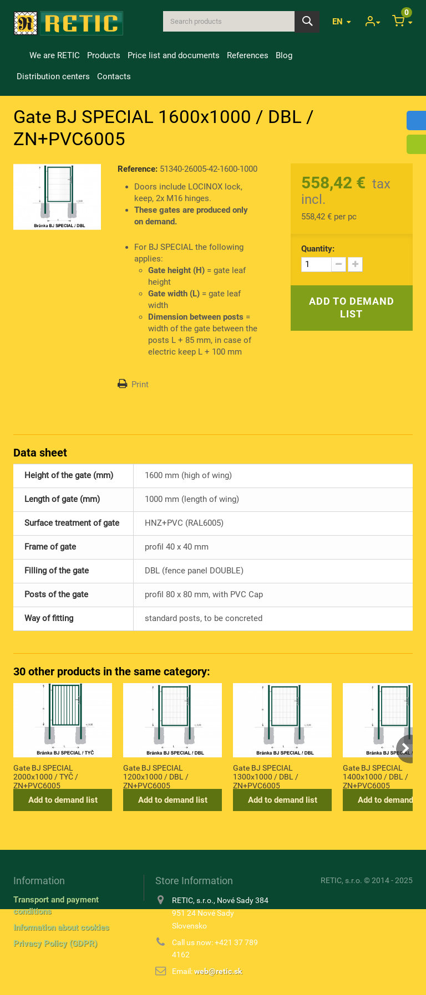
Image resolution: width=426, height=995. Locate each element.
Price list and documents (174, 55)
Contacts (114, 76)
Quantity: (317, 248)
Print (140, 384)
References (247, 55)
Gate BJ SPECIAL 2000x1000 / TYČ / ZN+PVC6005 (45, 776)
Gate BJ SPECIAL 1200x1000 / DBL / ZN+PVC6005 (156, 776)
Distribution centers (53, 76)
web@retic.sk (218, 971)
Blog (284, 55)
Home (19, 55)
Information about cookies (61, 927)
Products (103, 55)
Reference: (138, 169)
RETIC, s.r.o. (341, 880)
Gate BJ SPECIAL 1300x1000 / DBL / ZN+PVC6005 (265, 776)
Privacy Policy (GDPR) (55, 943)
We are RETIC (54, 55)
